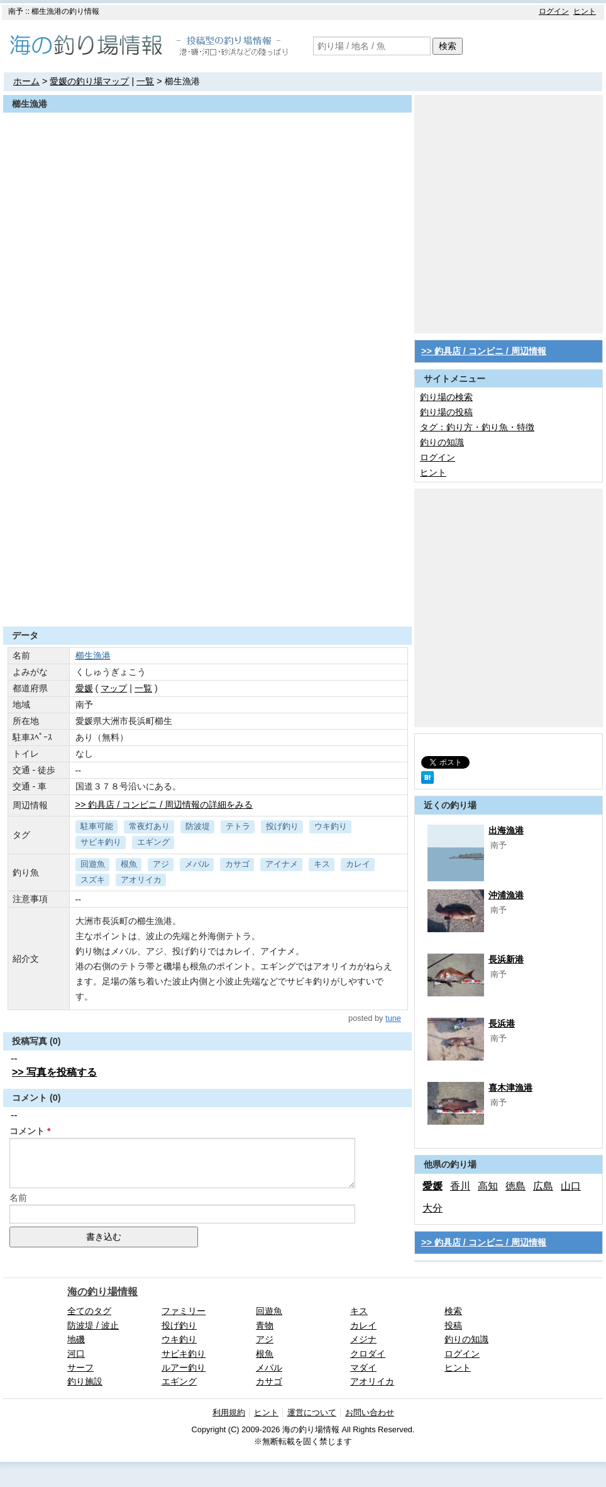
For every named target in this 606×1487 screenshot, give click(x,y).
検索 (447, 46)
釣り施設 (84, 1381)
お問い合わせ (369, 1412)
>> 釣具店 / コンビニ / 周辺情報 (483, 351)
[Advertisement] (118, 213)
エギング (153, 842)
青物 (264, 1325)
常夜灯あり (149, 826)
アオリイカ (141, 879)
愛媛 (432, 1186)
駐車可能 (96, 826)
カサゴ (237, 864)
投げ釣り (282, 826)
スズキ (92, 879)
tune (393, 1018)
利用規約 (228, 1412)
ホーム (26, 81)
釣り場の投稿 (446, 412)
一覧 (145, 81)
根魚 (129, 864)
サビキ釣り (100, 842)
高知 (488, 1186)
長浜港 (501, 1023)
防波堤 (197, 826)
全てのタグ (89, 1311)
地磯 (76, 1339)
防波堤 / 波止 (93, 1325)
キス (322, 864)
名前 (18, 1198)
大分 (432, 1208)
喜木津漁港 (510, 1088)
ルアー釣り (184, 1367)
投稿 (453, 1325)
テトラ (238, 826)
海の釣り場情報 (102, 1291)
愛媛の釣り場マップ (89, 81)
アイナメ (281, 864)
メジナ (363, 1339)
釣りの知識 (442, 442)
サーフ (80, 1367)
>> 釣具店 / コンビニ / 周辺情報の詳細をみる (164, 804)
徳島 (515, 1186)
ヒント (584, 11)
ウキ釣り (330, 826)
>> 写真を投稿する (54, 1072)
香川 (460, 1186)
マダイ (363, 1367)
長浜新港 (506, 959)
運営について (311, 1412)
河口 (76, 1354)
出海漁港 (506, 830)
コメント (27, 1131)
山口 (571, 1186)
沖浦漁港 (506, 895)
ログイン (554, 11)
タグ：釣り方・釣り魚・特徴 (477, 427)
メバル (197, 864)
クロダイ (367, 1354)
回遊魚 (92, 864)
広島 (543, 1186)
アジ (161, 864)
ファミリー (184, 1311)
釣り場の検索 (446, 397)
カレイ (358, 864)
